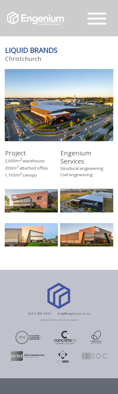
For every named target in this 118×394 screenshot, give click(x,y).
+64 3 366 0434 (39, 313)
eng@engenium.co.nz (74, 313)
